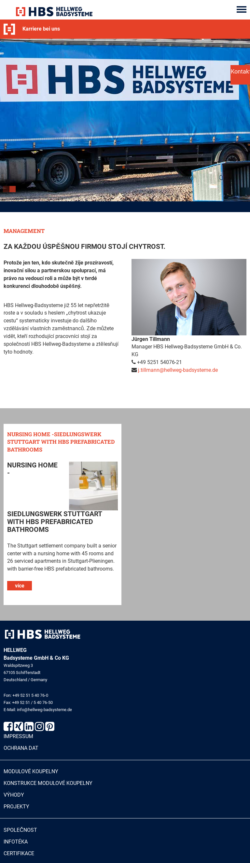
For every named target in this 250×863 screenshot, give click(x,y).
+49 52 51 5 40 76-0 (30, 695)
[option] (125, 120)
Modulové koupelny (31, 772)
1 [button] (7, 190)
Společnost (20, 830)
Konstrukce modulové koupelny (48, 783)
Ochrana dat (21, 748)
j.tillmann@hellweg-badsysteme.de (178, 370)
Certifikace (19, 854)
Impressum (18, 737)
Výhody (14, 795)
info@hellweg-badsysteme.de (44, 710)
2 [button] (13, 190)
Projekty (16, 806)
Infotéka (16, 842)
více (19, 586)
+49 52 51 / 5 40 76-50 (32, 702)
